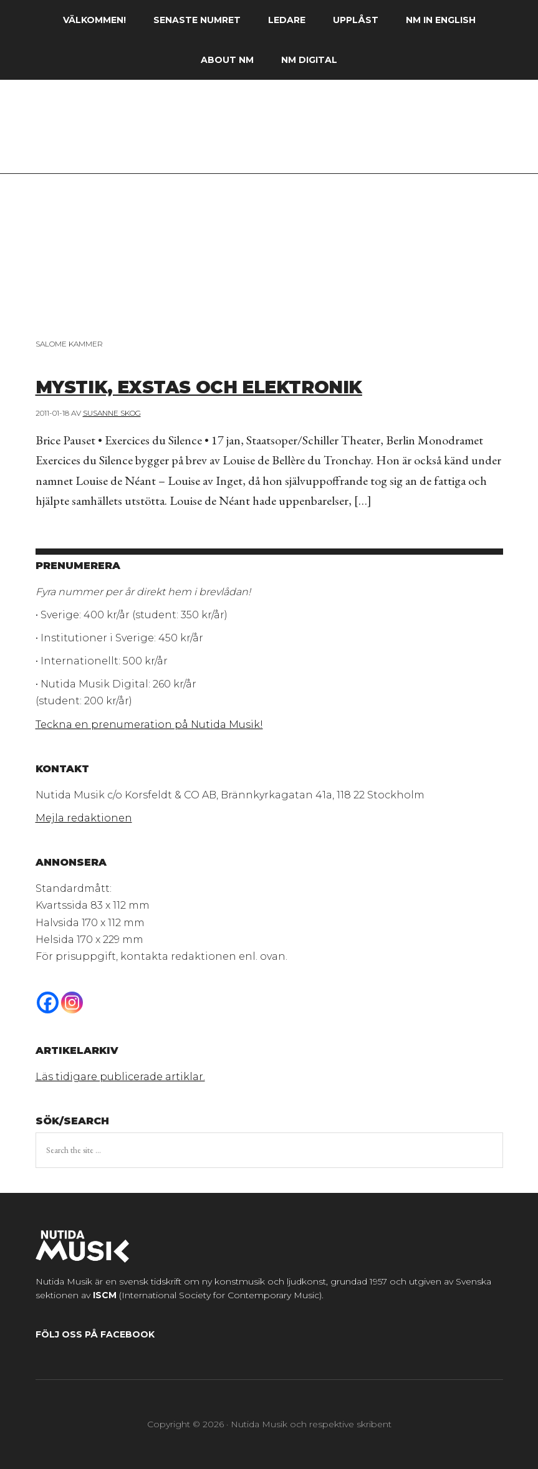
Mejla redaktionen (84, 818)
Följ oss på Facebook (95, 1334)
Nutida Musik (269, 133)
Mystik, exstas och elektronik (242, 385)
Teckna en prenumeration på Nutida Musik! (149, 724)
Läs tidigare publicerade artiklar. (120, 1077)
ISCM (105, 1295)
